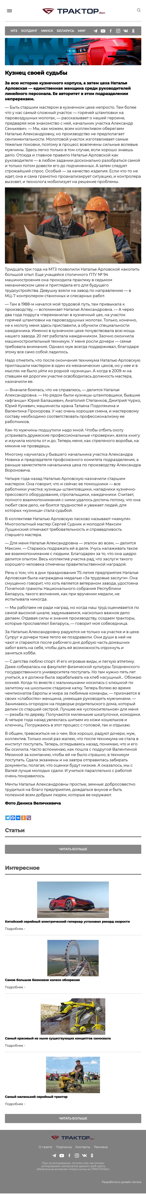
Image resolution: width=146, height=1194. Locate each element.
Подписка (64, 1147)
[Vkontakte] (18, 818)
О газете (45, 1147)
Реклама (101, 1147)
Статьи (15, 830)
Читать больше (73, 849)
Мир (81, 30)
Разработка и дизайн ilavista (121, 1182)
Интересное (22, 868)
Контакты (82, 1147)
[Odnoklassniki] (23, 818)
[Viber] (29, 818)
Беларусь (65, 30)
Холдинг (29, 30)
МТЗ (14, 30)
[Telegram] (7, 818)
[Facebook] (13, 818)
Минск (47, 30)
